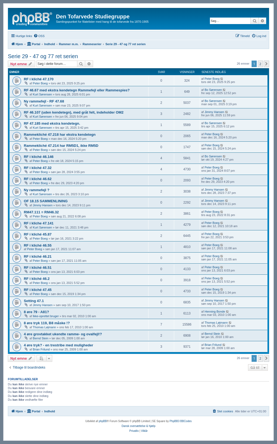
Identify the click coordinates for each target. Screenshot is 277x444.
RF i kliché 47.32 (38, 168)
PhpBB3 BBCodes (181, 421)
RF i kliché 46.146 (39, 157)
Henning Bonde (215, 311)
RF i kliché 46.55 (38, 245)
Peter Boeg (40, 83)
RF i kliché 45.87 (38, 234)
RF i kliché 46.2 (37, 279)
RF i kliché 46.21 (38, 256)
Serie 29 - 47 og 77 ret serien (43, 56)
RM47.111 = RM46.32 (41, 212)
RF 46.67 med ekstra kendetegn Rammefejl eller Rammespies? (77, 90)
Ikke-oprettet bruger (46, 316)
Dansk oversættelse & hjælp (138, 426)
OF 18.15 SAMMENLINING (46, 201)
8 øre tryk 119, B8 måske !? (47, 323)
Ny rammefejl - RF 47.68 (44, 101)
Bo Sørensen (213, 89)
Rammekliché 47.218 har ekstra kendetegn (59, 134)
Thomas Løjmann (44, 327)
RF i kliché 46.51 (38, 268)
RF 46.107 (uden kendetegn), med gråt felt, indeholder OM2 (74, 112)
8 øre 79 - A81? (36, 312)
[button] (266, 64)
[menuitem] (39, 36)
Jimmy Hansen (214, 112)
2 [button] (260, 63)
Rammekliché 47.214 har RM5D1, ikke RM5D (61, 146)
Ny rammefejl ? (37, 190)
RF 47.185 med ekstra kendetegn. (52, 123)
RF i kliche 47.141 (39, 223)
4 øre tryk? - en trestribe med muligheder (58, 345)
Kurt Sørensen (42, 94)
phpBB (103, 421)
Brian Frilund (41, 349)
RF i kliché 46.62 (38, 179)
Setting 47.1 (34, 301)
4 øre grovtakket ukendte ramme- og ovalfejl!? (63, 334)
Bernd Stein (40, 338)
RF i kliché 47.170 (39, 79)
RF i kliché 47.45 (38, 290)
